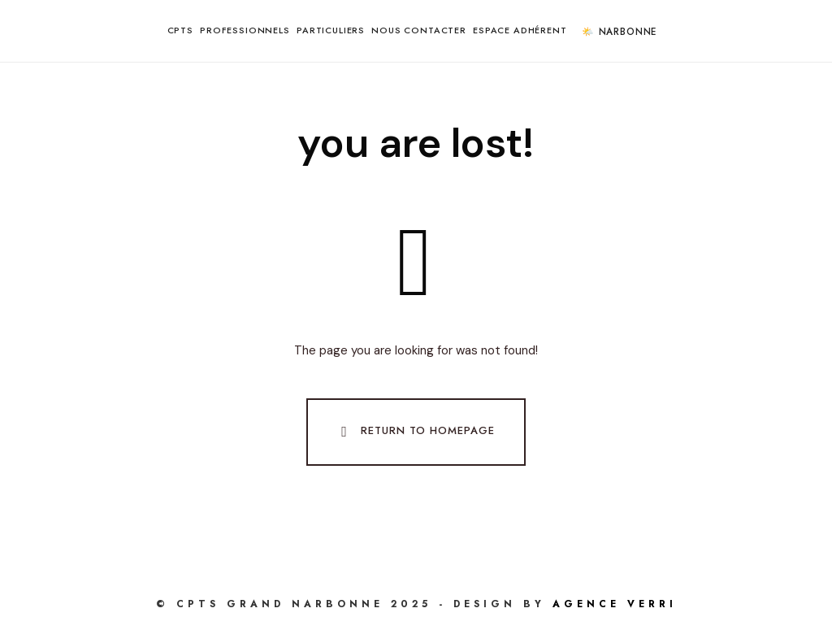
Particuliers (331, 30)
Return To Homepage (414, 431)
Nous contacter (418, 30)
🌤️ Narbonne (619, 31)
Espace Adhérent (520, 30)
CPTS (180, 30)
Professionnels (245, 30)
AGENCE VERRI (614, 604)
